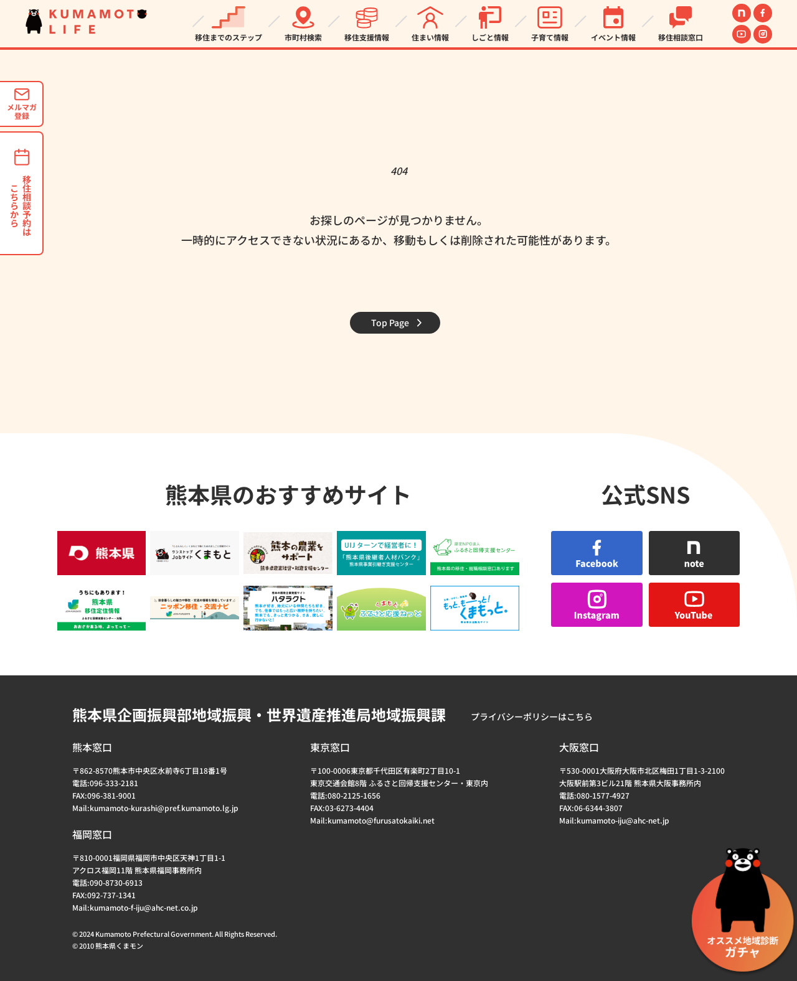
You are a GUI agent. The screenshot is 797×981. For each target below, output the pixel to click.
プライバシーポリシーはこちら (532, 716)
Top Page (390, 322)
